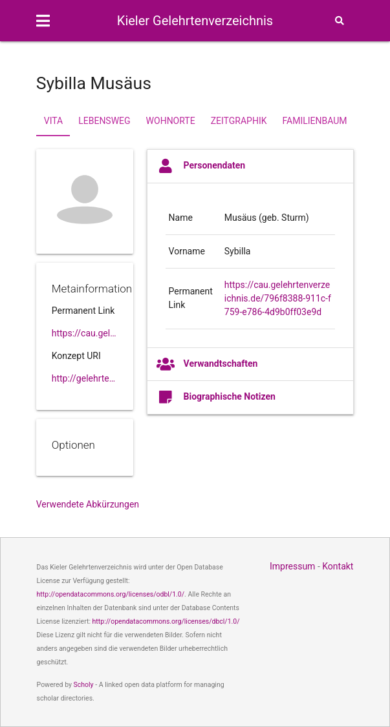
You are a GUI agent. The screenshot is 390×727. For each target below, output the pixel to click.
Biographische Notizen (216, 397)
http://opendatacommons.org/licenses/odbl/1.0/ (111, 594)
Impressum (292, 566)
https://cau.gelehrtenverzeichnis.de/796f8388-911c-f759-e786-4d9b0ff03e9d (277, 298)
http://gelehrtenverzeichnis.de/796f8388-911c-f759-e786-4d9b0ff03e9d (85, 378)
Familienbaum (314, 121)
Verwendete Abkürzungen (87, 504)
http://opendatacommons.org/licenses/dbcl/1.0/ (166, 621)
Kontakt (337, 566)
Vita (53, 121)
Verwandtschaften (207, 364)
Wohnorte (170, 121)
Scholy (84, 685)
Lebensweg (104, 121)
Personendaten (201, 166)
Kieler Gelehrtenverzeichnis (195, 20)
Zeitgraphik (239, 121)
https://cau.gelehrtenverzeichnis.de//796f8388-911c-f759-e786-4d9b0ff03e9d (85, 333)
